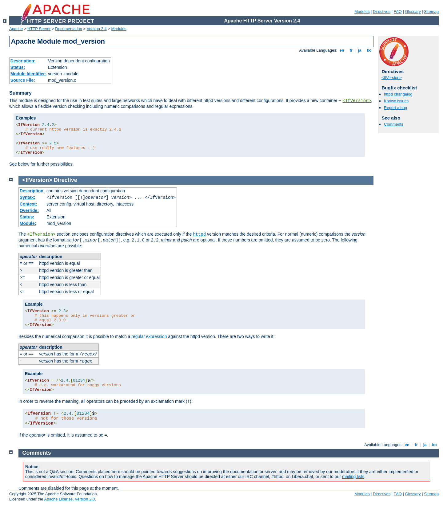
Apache (16, 28)
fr (351, 50)
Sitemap (431, 11)
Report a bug (395, 107)
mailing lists (353, 476)
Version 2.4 (97, 28)
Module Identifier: (28, 73)
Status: (17, 67)
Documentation (68, 28)
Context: (28, 204)
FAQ (398, 11)
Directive (65, 180)
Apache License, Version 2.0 (69, 499)
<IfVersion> (357, 100)
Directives (381, 11)
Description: (23, 60)
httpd (199, 234)
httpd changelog (398, 94)
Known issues (396, 101)
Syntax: (27, 197)
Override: (29, 210)
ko (369, 50)
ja (359, 50)
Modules (361, 11)
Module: (28, 223)
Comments (393, 124)
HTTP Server (39, 28)
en (341, 50)
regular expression (149, 336)
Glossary (413, 11)
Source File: (22, 80)
